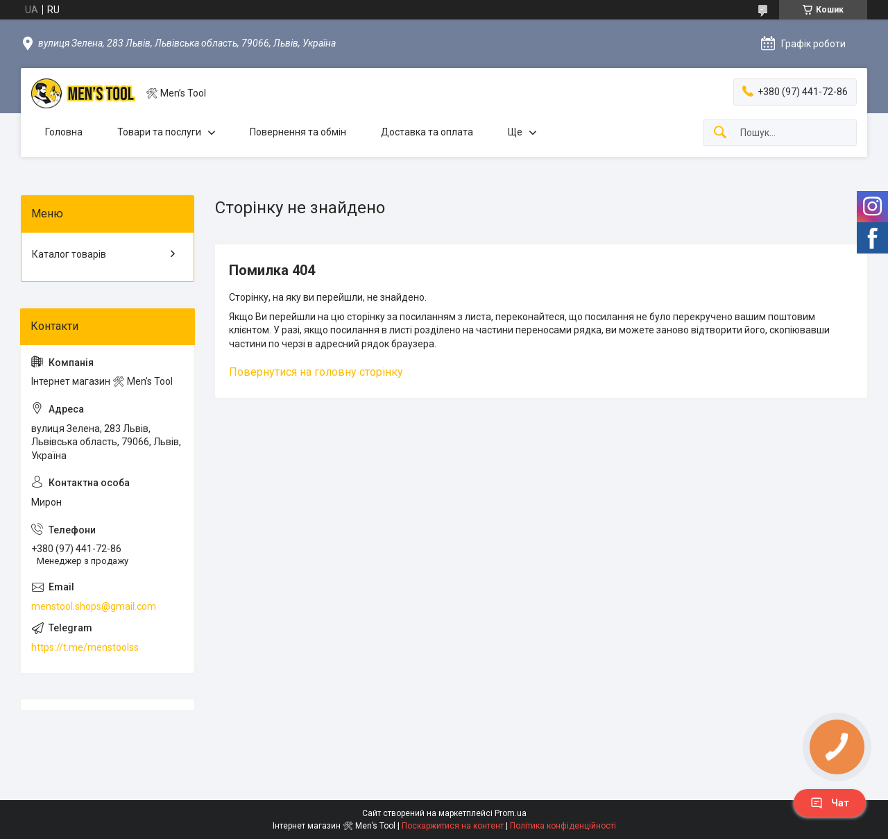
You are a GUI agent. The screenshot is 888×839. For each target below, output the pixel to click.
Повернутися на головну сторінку (316, 372)
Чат (829, 803)
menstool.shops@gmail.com (93, 606)
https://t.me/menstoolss (85, 647)
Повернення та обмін (298, 132)
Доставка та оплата (427, 132)
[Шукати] (720, 133)
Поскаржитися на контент (453, 826)
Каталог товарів (69, 254)
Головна (64, 132)
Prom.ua (511, 813)
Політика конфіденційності (563, 826)
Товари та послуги (159, 132)
